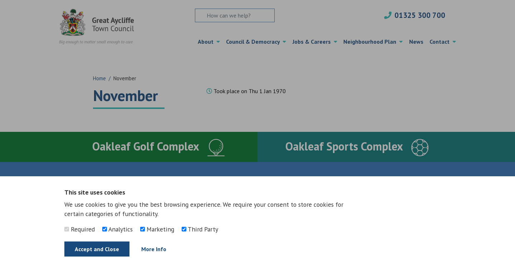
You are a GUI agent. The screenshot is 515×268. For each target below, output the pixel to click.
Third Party (200, 229)
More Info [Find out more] (153, 249)
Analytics (117, 229)
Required (79, 229)
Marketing (157, 229)
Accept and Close (97, 249)
